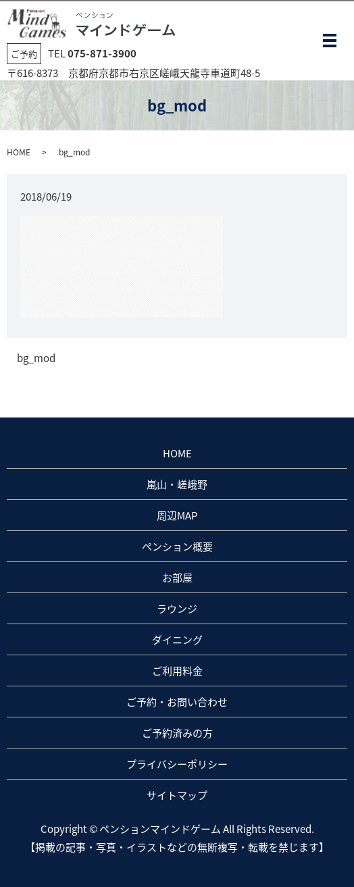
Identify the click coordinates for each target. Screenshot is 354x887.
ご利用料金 (177, 670)
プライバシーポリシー (177, 764)
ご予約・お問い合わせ (177, 701)
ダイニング (177, 639)
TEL (92, 53)
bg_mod (36, 358)
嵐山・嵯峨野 (177, 484)
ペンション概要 (177, 546)
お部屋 (177, 577)
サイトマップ (177, 795)
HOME (18, 152)
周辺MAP (177, 515)
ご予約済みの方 (177, 733)
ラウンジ (177, 608)
